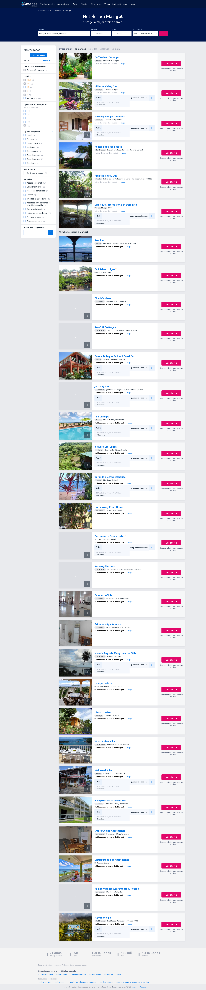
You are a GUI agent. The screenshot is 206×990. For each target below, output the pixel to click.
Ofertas (84, 4)
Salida (114, 29)
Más (132, 4)
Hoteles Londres (60, 982)
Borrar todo (48, 60)
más (133, 987)
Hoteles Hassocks (106, 982)
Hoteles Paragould (79, 974)
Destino (41, 29)
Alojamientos (63, 4)
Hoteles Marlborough (112, 974)
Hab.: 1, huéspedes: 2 (143, 33)
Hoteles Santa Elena (45, 974)
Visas (107, 4)
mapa (122, 64)
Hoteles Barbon (95, 974)
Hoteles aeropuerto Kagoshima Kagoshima (133, 982)
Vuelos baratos (47, 4)
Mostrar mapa (38, 55)
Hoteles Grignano (62, 974)
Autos (75, 4)
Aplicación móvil (120, 4)
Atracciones (96, 4)
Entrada (94, 29)
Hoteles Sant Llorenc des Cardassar (83, 982)
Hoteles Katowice (44, 982)
